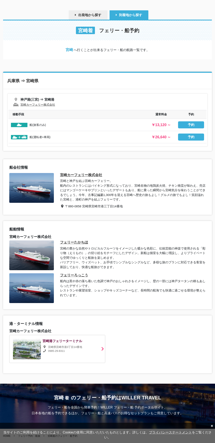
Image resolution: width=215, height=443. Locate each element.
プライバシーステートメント (170, 432)
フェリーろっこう (74, 275)
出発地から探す (89, 15)
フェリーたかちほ (74, 242)
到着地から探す (130, 15)
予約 (191, 125)
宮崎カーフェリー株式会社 (37, 104)
